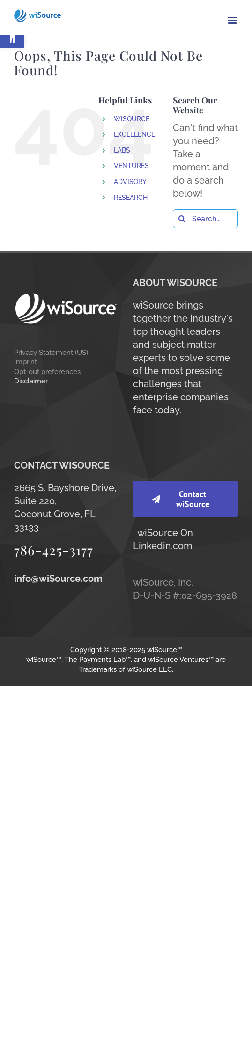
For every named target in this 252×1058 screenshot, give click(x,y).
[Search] (182, 218)
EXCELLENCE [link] (134, 134)
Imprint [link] (25, 362)
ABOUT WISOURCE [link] (175, 282)
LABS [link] (122, 150)
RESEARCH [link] (131, 197)
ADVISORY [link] (130, 181)
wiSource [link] (157, 532)
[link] (12, 35)
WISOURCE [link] (131, 119)
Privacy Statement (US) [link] (51, 352)
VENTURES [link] (131, 165)
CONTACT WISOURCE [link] (62, 465)
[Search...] (205, 218)
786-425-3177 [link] (53, 549)
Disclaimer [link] (31, 381)
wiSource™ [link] (164, 650)
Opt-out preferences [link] (47, 371)
